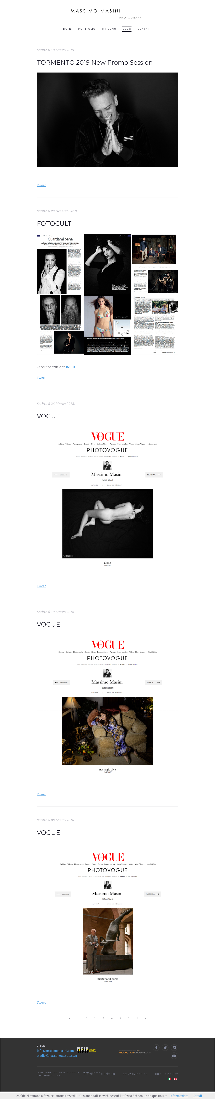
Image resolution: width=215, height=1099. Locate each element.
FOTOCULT (54, 223)
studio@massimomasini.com (57, 1056)
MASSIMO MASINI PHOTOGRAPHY (80, 1072)
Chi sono (109, 28)
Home (67, 28)
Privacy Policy (135, 1074)
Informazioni (179, 1096)
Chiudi (197, 1096)
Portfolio (87, 28)
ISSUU (70, 367)
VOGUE (48, 416)
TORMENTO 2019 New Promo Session (95, 62)
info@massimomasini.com (55, 1051)
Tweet (41, 185)
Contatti (144, 28)
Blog (127, 28)
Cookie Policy (166, 1074)
